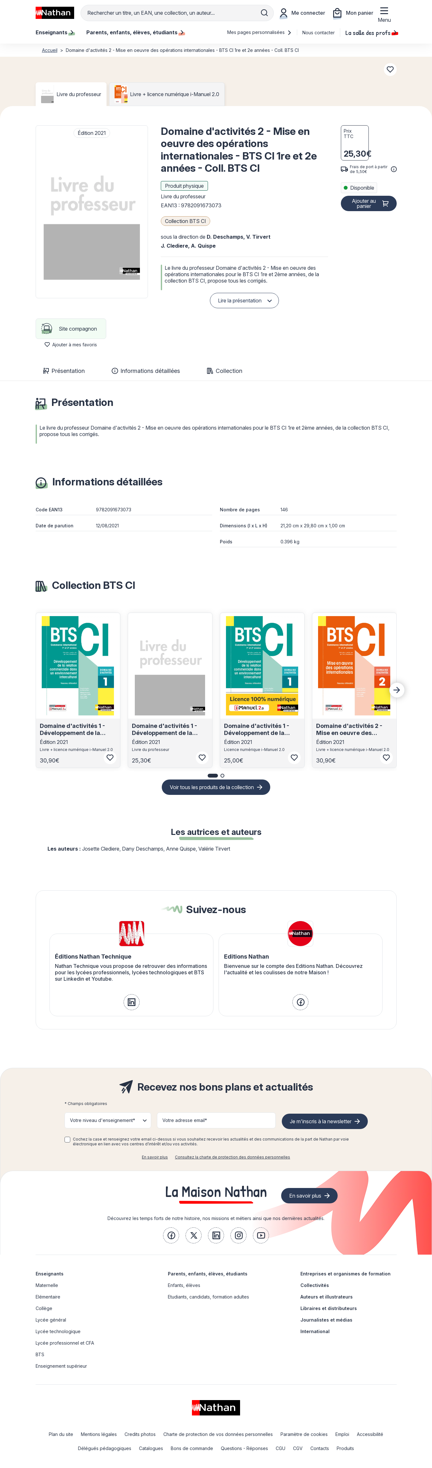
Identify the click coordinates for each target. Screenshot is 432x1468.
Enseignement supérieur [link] (61, 1366)
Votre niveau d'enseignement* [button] (102, 1120)
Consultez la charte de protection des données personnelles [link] (232, 1157)
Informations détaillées (146, 370)
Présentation (64, 370)
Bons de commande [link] (192, 1448)
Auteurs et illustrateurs (326, 1296)
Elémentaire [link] (48, 1296)
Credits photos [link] (140, 1434)
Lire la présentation (240, 300)
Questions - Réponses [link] (244, 1448)
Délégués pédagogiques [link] (104, 1448)
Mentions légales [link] (99, 1434)
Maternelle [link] (47, 1285)
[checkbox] (67, 1139)
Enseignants (50, 1273)
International (315, 1331)
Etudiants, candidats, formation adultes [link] (208, 1296)
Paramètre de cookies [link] (304, 1434)
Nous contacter (318, 32)
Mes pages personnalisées (259, 32)
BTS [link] (40, 1354)
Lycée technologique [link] (58, 1331)
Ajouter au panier (364, 203)
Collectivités (314, 1285)
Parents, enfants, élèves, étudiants (207, 1273)
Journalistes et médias (326, 1320)
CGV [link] (298, 1448)
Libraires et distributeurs (328, 1308)
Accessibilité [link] (370, 1434)
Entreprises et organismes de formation (345, 1273)
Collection (224, 370)
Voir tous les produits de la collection (212, 787)
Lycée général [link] (51, 1320)
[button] (92, 212)
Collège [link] (44, 1308)
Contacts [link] (319, 1448)
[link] (132, 1002)
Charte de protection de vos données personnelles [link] (218, 1434)
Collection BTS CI (185, 221)
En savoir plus (155, 1157)
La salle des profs (371, 32)
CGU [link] (280, 1448)
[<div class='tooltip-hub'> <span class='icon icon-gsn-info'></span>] (394, 169)
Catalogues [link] (151, 1448)
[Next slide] (397, 690)
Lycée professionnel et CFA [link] (65, 1343)
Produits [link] (345, 1448)
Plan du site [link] (61, 1434)
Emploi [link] (342, 1434)
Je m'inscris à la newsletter (320, 1121)
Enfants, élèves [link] (184, 1285)
